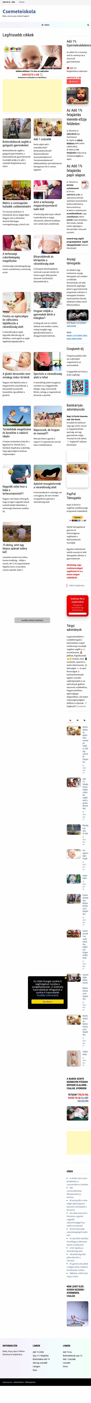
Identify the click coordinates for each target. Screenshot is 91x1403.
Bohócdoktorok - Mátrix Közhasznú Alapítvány (85, 1025)
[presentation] (70, 720)
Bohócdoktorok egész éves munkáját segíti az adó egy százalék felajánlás (85, 744)
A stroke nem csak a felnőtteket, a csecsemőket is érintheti (77, 1181)
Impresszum (7, 1382)
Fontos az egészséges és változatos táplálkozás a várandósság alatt (15, 321)
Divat (35, 1370)
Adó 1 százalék (42, 139)
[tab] (70, 720)
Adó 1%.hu (67, 1352)
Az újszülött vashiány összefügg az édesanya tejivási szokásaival (77, 1241)
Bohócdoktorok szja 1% (72, 1355)
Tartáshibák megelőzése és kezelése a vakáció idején (17, 433)
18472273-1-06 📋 (32, 74)
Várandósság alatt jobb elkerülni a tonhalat (76, 1257)
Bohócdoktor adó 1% (41, 1359)
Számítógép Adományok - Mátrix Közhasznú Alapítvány (85, 987)
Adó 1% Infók (38, 1352)
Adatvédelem (19, 1382)
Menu (45, 25)
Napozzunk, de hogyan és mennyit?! (47, 431)
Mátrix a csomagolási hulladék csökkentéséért (17, 204)
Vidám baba (85, 1053)
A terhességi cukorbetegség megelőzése (11, 257)
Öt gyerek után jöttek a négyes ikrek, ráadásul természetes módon (77, 1266)
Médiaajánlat (30, 1382)
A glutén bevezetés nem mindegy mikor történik (16, 375)
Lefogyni (36, 1366)
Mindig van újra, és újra (85, 829)
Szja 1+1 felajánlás (41, 1355)
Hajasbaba (85, 876)
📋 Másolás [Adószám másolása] (73, 81)
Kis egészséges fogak (85, 854)
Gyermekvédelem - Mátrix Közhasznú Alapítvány (85, 904)
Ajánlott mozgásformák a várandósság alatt (47, 485)
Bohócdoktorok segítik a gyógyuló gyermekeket (17, 143)
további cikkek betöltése (32, 620)
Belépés (22, 2)
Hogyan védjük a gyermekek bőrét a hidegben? (44, 314)
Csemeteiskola (19, 11)
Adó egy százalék (40, 1363)
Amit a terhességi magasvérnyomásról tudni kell (45, 205)
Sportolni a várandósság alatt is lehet (48, 375)
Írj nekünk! (81, 706)
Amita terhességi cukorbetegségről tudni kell (77, 1232)
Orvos (65, 1366)
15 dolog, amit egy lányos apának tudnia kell (15, 548)
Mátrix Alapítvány (76, 585)
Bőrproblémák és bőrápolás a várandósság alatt (44, 260)
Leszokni (66, 1363)
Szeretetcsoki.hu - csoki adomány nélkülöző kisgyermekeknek (85, 944)
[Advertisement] (32, 95)
